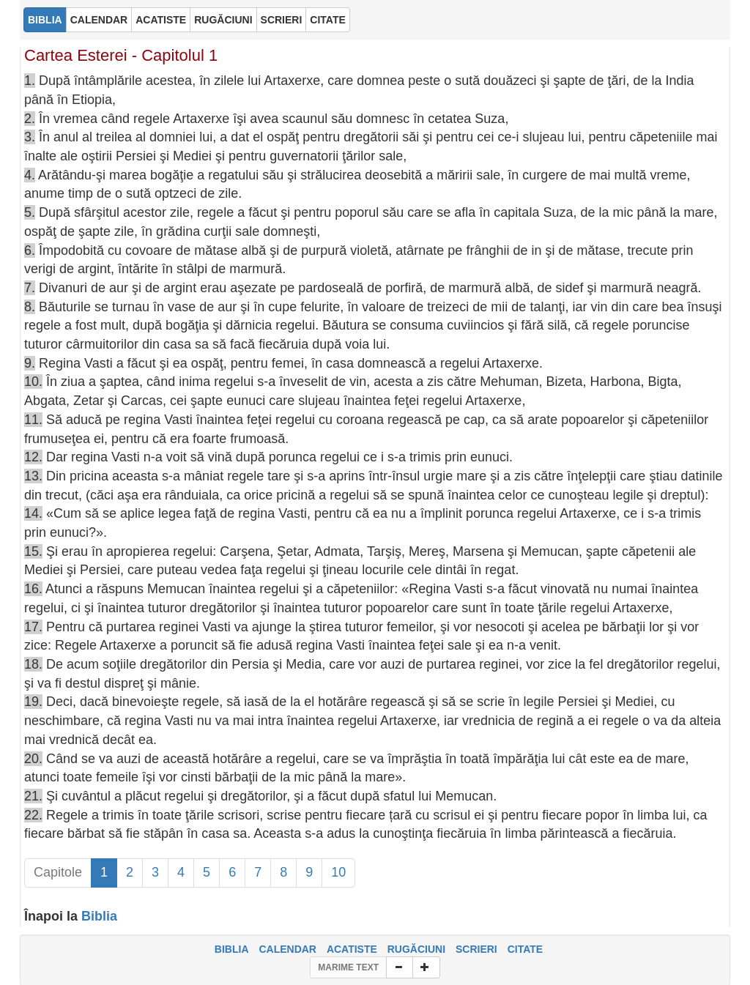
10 (338, 872)
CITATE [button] (327, 20)
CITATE (525, 949)
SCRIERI (476, 949)
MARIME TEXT (348, 967)
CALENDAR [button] (99, 20)
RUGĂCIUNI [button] (223, 20)
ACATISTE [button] (160, 20)
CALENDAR (287, 949)
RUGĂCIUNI (416, 949)
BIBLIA (232, 949)
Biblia (99, 916)
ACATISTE (352, 949)
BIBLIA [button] (45, 20)
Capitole (58, 872)
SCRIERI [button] (281, 20)
